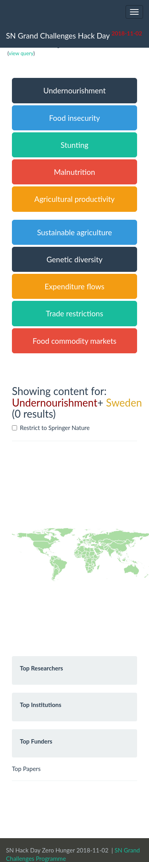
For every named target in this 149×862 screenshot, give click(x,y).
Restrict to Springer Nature (51, 427)
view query (21, 53)
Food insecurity (74, 117)
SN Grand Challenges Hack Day (74, 35)
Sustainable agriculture (74, 232)
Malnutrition (74, 171)
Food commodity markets (74, 340)
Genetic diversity (74, 259)
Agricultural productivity (74, 198)
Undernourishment (74, 90)
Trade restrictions (74, 313)
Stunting (75, 144)
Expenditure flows (74, 286)
